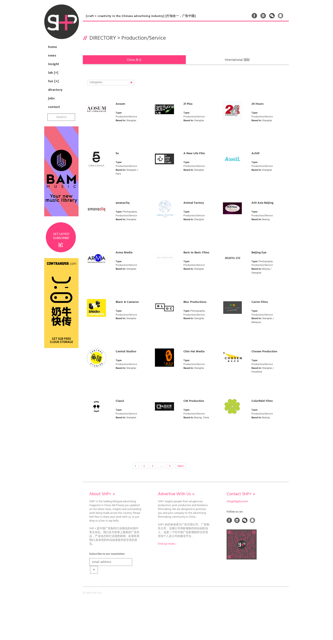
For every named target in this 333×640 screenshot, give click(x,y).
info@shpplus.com (237, 501)
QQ (280, 15)
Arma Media (124, 253)
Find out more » (167, 544)
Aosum (120, 104)
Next (181, 466)
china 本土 (134, 60)
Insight (53, 64)
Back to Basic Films (196, 253)
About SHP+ (102, 494)
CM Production (193, 401)
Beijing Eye (258, 253)
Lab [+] (53, 72)
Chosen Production (264, 352)
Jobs (51, 98)
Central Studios (126, 352)
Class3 (120, 401)
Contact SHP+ (241, 494)
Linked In (263, 15)
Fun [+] (53, 81)
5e (117, 153)
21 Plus (187, 104)
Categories (110, 82)
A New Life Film (194, 153)
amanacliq (123, 203)
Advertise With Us (176, 494)
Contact (54, 107)
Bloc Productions (194, 302)
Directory (55, 90)
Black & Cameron (127, 302)
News (52, 55)
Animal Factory (193, 203)
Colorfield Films (262, 401)
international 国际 (237, 60)
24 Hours (257, 104)
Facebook (254, 15)
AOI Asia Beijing (262, 203)
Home (52, 47)
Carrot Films (259, 302)
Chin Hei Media (193, 352)
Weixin (272, 15)
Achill (255, 153)
